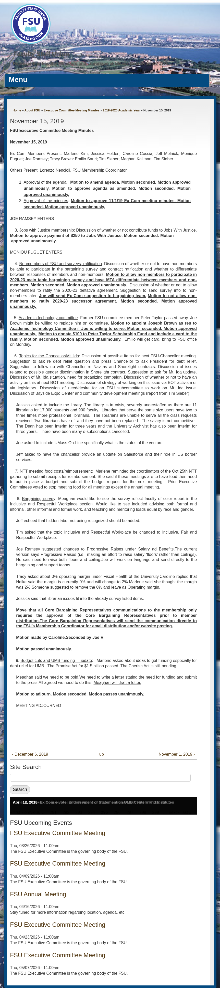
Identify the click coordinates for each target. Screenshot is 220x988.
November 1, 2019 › (177, 754)
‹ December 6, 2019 (30, 754)
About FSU (32, 110)
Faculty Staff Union (41, 53)
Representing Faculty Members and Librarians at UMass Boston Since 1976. (91, 63)
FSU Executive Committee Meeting (57, 832)
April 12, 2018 (25, 802)
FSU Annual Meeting (38, 894)
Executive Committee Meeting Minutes (72, 110)
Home (17, 110)
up (101, 754)
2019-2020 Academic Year (121, 110)
